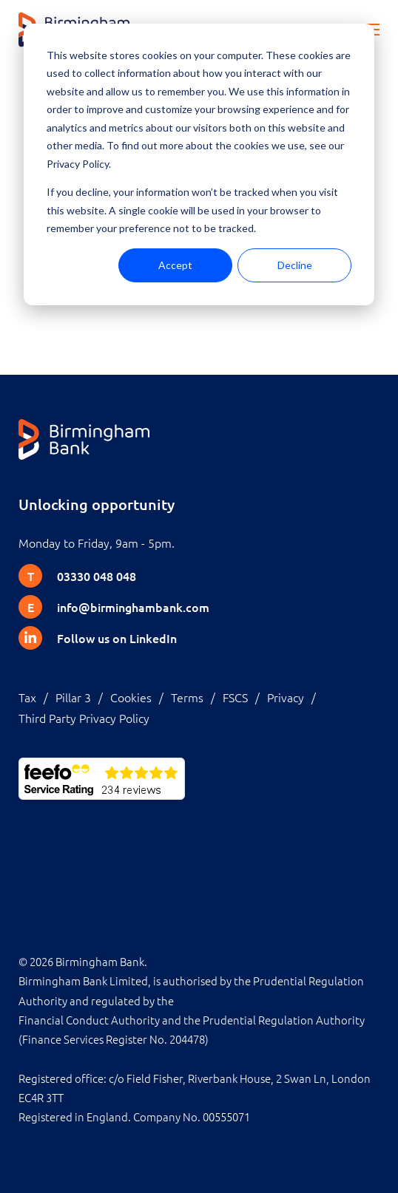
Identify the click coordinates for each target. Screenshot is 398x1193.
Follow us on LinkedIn (117, 638)
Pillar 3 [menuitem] (73, 697)
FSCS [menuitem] (235, 697)
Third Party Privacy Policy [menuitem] (83, 718)
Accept (175, 265)
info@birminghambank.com (133, 607)
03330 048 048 (96, 576)
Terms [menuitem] (187, 697)
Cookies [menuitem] (131, 697)
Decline (294, 265)
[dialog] (199, 164)
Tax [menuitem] (27, 697)
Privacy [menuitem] (285, 697)
